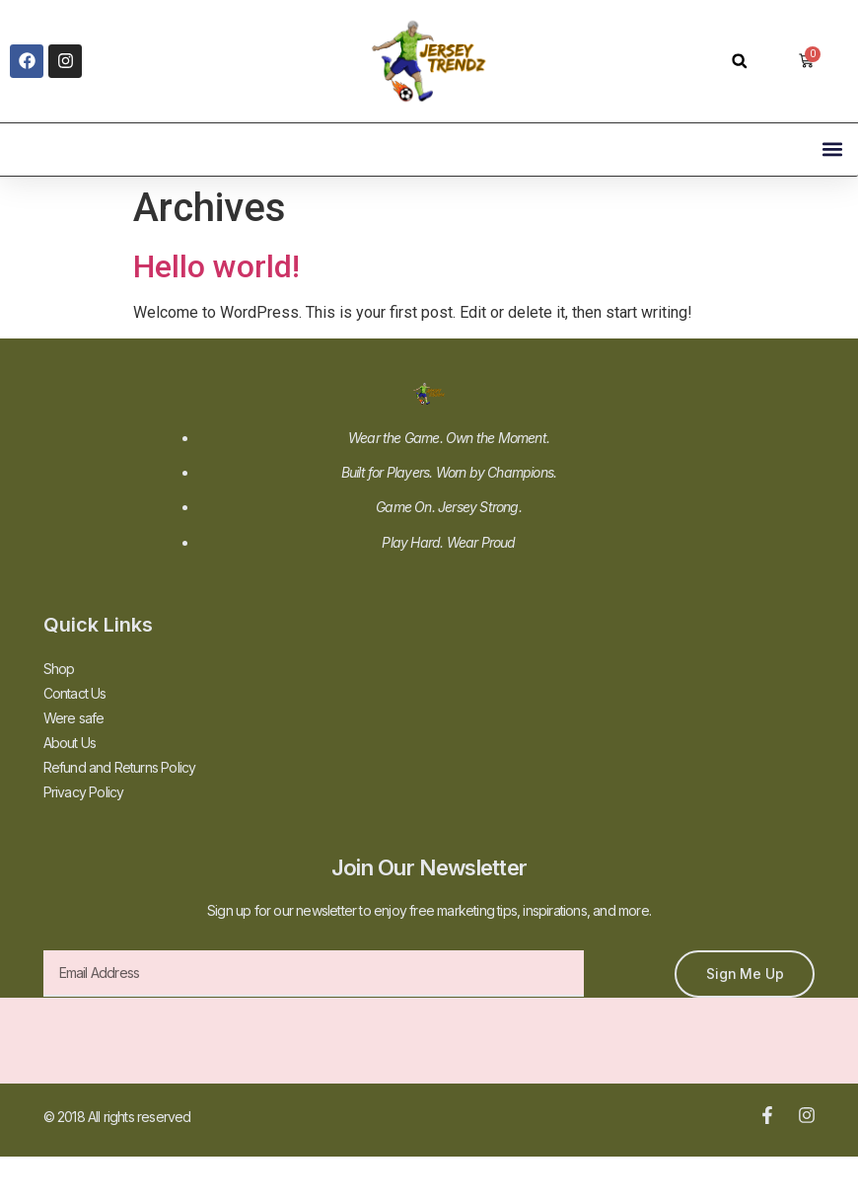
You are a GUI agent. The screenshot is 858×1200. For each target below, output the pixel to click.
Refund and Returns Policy (119, 767)
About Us (70, 742)
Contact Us (75, 693)
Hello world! (216, 266)
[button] (739, 60)
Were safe (74, 718)
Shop (59, 668)
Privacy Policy (83, 792)
